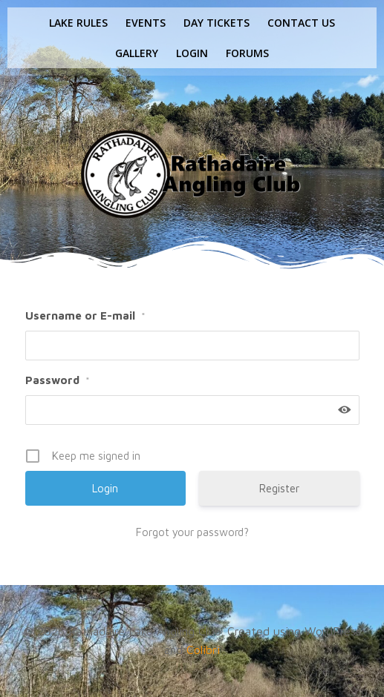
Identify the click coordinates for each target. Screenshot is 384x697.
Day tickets (216, 23)
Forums (247, 53)
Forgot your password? (192, 532)
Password (57, 380)
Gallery (136, 53)
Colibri (203, 649)
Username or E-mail (85, 315)
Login (192, 53)
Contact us (301, 23)
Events (146, 23)
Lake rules (78, 23)
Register (279, 488)
